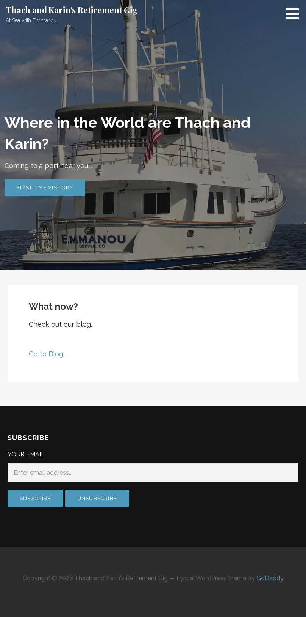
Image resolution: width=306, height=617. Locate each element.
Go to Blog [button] (46, 354)
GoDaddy (270, 578)
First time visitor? (45, 187)
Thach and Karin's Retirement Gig (72, 10)
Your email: (27, 454)
